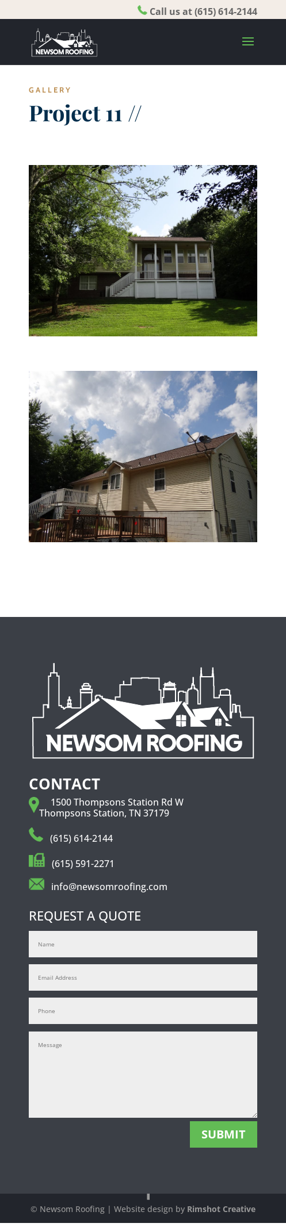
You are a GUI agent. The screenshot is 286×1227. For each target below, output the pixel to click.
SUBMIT (223, 1134)
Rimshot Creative (221, 1208)
